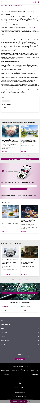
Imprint (9, 399)
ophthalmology (35, 27)
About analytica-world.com (20, 392)
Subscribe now (20, 359)
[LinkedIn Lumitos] (20, 383)
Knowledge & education (6, 340)
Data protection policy (28, 399)
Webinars (3, 336)
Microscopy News (20, 292)
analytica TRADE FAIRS (5, 324)
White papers (4, 332)
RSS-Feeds (3, 344)
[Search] (31, 2)
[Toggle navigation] (38, 2)
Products (3, 328)
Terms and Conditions (17, 399)
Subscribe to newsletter (18, 189)
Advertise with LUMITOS (19, 387)
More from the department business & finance (20, 159)
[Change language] (35, 2)
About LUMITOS (19, 389)
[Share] (33, 2)
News (2, 320)
